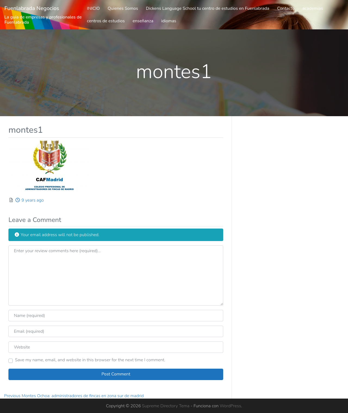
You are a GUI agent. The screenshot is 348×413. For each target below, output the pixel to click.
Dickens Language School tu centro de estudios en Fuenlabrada (207, 8)
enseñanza (143, 21)
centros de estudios (106, 21)
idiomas (168, 21)
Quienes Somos (123, 8)
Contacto (285, 8)
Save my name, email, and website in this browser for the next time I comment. (90, 360)
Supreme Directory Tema (166, 406)
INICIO (93, 8)
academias (312, 8)
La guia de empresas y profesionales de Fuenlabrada (43, 19)
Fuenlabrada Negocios (31, 8)
